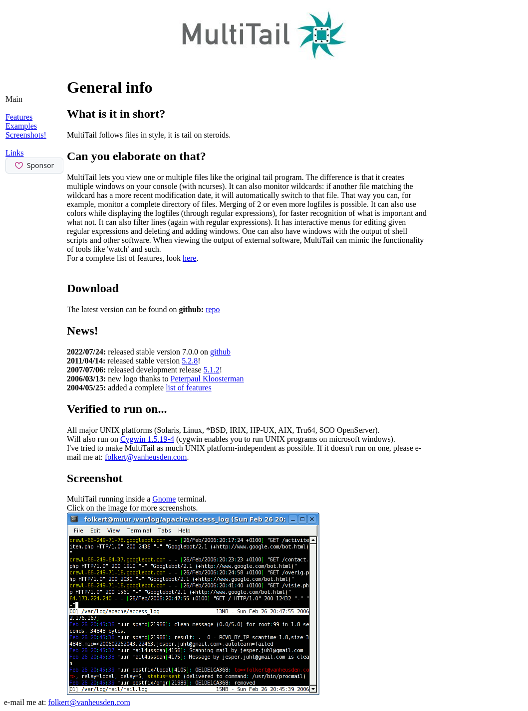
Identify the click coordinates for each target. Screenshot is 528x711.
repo (213, 309)
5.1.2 (212, 369)
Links (14, 153)
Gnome (164, 499)
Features (18, 117)
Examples (21, 126)
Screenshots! (25, 135)
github (220, 352)
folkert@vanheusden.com (146, 457)
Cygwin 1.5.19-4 (147, 439)
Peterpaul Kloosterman (207, 378)
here (190, 258)
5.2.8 (190, 360)
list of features (189, 387)
